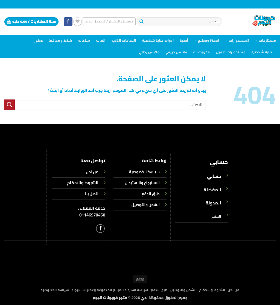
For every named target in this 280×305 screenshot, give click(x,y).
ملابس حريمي (176, 52)
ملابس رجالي (149, 52)
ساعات (84, 40)
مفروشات (201, 52)
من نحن (234, 290)
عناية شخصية (262, 52)
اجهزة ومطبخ (206, 40)
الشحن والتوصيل (183, 290)
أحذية (184, 40)
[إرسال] (141, 21)
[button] (109, 21)
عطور (38, 40)
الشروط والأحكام (82, 183)
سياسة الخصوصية (54, 290)
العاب (100, 40)
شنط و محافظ (60, 40)
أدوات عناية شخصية (158, 40)
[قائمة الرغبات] (77, 21)
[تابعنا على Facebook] (68, 21)
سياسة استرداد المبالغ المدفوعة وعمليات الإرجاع (110, 290)
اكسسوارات (237, 40)
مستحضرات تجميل (230, 52)
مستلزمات (265, 40)
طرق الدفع (159, 290)
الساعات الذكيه (123, 40)
